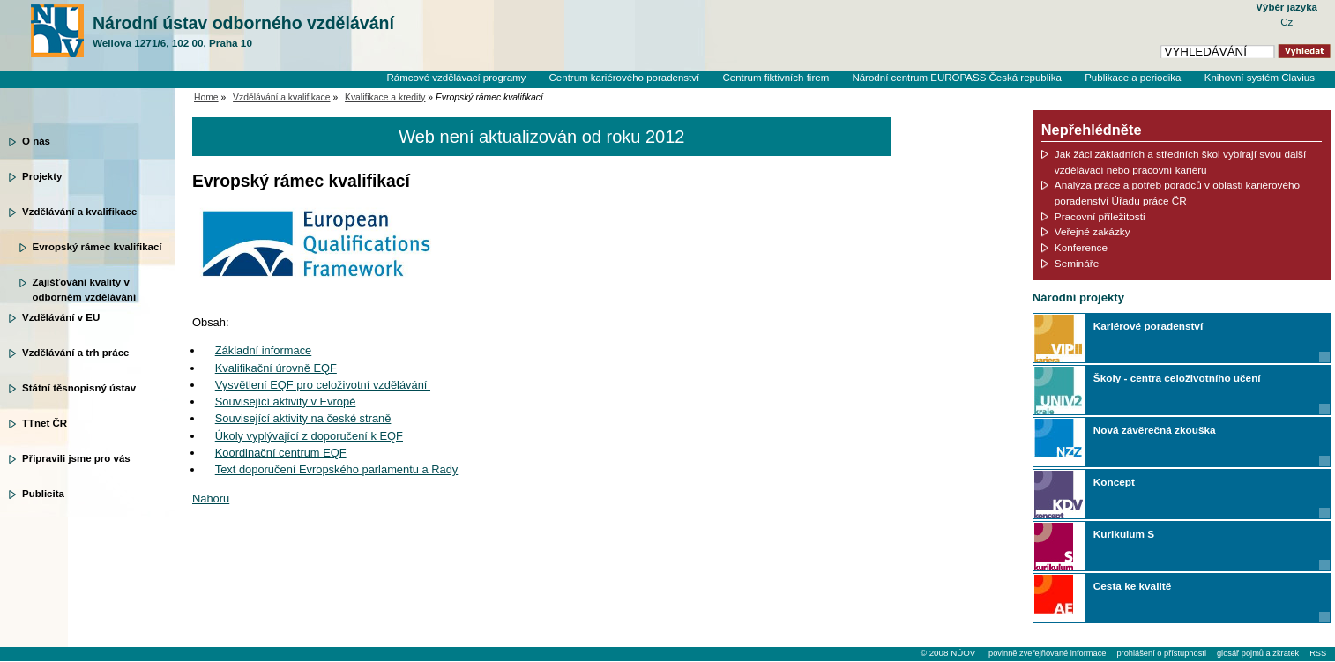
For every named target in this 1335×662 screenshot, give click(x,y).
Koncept (1114, 481)
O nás (36, 141)
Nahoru (210, 498)
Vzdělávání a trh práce (75, 352)
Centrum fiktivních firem (775, 77)
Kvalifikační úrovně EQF (276, 368)
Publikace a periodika (1133, 77)
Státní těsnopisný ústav (79, 388)
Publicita (43, 493)
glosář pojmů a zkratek (1258, 653)
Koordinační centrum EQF (281, 452)
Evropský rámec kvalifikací (97, 247)
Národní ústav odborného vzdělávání (243, 31)
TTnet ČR (44, 423)
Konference (1081, 247)
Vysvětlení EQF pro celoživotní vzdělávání (322, 384)
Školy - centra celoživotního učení (1177, 377)
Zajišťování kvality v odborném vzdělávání (85, 288)
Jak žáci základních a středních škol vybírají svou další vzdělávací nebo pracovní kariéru (1181, 161)
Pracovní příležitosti (1100, 216)
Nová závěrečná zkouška (1154, 429)
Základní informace (263, 350)
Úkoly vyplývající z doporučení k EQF (309, 436)
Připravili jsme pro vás (76, 458)
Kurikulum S (1123, 533)
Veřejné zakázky (1092, 231)
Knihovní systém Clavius (1259, 77)
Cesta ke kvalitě (1132, 585)
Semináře (1077, 263)
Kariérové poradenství (1148, 325)
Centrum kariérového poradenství (624, 77)
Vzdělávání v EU (61, 317)
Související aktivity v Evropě (285, 401)
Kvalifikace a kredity (385, 97)
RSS (1317, 653)
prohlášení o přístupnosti (1160, 653)
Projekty (42, 176)
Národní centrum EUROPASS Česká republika (957, 77)
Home (206, 97)
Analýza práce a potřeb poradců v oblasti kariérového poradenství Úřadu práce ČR (1177, 192)
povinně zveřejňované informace (1047, 653)
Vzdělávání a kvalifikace (79, 211)
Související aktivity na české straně (303, 418)
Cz (1286, 22)
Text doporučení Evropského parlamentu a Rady (337, 469)
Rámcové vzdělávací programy (456, 77)
